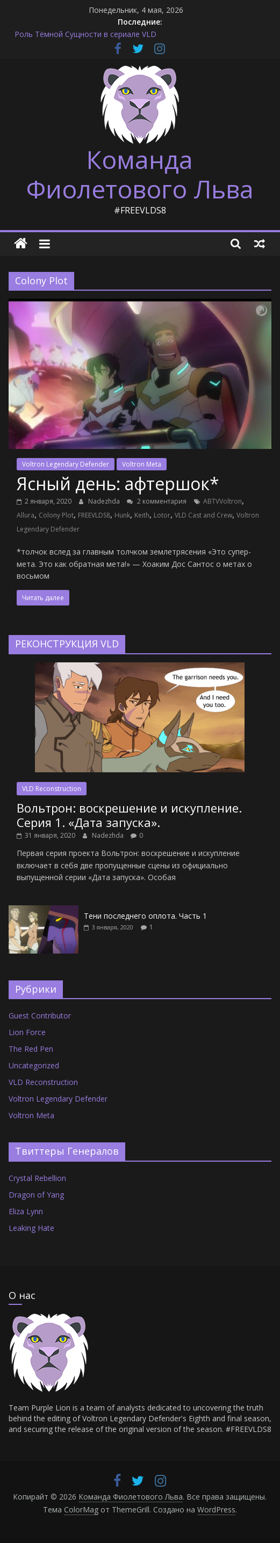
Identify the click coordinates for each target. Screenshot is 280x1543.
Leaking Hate (31, 1228)
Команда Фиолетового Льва (140, 174)
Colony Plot (56, 515)
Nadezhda (104, 501)
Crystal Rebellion (37, 1178)
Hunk (122, 515)
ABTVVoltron (222, 501)
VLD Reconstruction (51, 788)
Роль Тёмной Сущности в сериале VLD (85, 34)
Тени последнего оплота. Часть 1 (145, 916)
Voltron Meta (141, 464)
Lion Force (27, 1032)
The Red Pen (31, 1049)
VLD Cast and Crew (203, 515)
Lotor (162, 515)
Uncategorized (34, 1065)
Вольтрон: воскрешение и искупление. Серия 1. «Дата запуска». (129, 815)
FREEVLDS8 (94, 515)
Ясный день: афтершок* (118, 483)
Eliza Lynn (26, 1211)
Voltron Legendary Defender (65, 464)
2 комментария (156, 501)
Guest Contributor (40, 1015)
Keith (141, 515)
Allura (25, 515)
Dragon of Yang (36, 1195)
